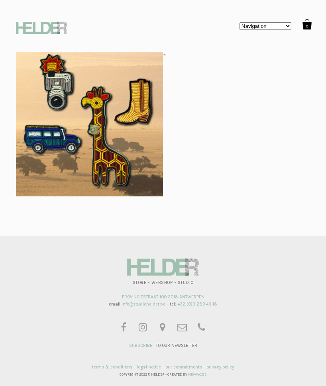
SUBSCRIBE (140, 345)
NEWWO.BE (197, 374)
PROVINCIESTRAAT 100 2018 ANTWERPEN (163, 297)
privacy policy (220, 367)
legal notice (149, 367)
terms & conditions (112, 367)
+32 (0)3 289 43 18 (197, 304)
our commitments (183, 367)
